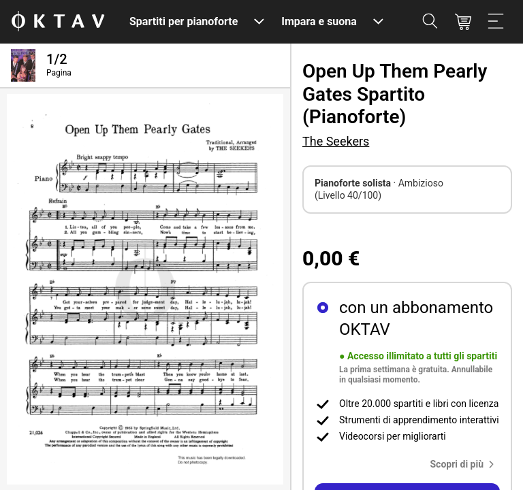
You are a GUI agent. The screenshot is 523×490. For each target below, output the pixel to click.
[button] (465, 464)
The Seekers (335, 141)
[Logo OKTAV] (58, 22)
